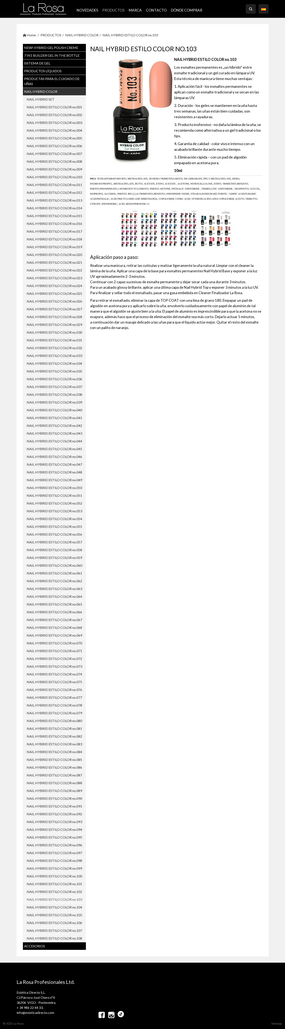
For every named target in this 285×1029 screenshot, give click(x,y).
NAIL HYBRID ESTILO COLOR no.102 (54, 892)
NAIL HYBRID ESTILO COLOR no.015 (54, 216)
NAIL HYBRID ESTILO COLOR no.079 (54, 713)
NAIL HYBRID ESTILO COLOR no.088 (54, 783)
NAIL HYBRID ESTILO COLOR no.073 (54, 666)
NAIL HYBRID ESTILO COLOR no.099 (54, 868)
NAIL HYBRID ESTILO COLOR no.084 (54, 752)
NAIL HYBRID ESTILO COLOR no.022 (54, 270)
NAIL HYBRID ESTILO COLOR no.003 (54, 123)
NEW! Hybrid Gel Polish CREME (51, 48)
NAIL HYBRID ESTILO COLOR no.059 (54, 558)
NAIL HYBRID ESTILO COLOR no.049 (54, 480)
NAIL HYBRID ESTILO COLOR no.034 (54, 363)
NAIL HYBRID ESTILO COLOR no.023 (54, 278)
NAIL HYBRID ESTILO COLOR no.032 (54, 348)
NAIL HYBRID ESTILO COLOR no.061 (54, 573)
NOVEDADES (87, 10)
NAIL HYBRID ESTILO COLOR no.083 (54, 744)
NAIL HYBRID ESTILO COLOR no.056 (54, 534)
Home (29, 35)
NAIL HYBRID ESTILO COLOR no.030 (54, 332)
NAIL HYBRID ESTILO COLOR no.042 (54, 425)
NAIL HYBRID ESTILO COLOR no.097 (54, 853)
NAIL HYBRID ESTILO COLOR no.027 (54, 309)
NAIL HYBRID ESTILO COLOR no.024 (54, 286)
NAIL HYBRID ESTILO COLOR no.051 (54, 495)
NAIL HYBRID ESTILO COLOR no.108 (54, 938)
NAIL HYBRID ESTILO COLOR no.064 (54, 596)
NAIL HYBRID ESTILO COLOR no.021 (54, 262)
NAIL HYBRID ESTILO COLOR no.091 (54, 806)
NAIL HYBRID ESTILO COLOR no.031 (54, 340)
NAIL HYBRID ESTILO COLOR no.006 (54, 146)
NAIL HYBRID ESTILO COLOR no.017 (54, 231)
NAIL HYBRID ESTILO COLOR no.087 (54, 775)
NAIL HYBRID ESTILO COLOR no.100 (54, 876)
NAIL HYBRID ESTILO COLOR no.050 (54, 488)
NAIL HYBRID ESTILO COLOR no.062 (54, 581)
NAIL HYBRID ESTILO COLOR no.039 (54, 402)
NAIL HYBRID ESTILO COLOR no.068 (54, 627)
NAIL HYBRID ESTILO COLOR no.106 (54, 923)
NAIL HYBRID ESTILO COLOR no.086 (54, 767)
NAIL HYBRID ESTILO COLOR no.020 (54, 255)
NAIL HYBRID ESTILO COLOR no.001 (54, 107)
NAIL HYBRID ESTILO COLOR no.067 (54, 620)
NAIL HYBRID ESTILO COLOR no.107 (54, 930)
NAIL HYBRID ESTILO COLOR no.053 (54, 511)
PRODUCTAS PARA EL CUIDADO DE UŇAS (52, 81)
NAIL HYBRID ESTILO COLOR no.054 (54, 519)
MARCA (135, 10)
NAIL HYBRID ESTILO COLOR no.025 (54, 293)
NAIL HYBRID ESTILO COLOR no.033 (54, 356)
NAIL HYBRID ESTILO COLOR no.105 (54, 915)
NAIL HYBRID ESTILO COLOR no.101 (54, 884)
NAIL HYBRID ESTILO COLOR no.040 (54, 410)
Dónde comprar (186, 10)
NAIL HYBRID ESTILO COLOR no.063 (54, 589)
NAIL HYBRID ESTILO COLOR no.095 (54, 837)
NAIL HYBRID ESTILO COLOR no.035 (54, 371)
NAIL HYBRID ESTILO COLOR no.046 (54, 457)
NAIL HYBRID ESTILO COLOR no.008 (54, 161)
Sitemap (276, 1023)
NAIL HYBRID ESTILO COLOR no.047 (54, 464)
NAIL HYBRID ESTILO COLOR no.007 (54, 154)
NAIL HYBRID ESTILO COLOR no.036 (54, 379)
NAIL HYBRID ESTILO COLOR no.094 (54, 829)
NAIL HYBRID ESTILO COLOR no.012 (54, 192)
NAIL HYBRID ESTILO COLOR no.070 (54, 643)
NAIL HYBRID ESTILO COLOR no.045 (54, 449)
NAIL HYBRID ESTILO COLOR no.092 (54, 814)
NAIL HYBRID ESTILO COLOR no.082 (54, 736)
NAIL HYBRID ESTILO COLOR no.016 (54, 223)
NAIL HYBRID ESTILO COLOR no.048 (54, 472)
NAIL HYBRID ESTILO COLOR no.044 (54, 441)
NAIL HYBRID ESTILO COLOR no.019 (54, 247)
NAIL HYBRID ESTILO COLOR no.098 (54, 861)
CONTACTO (156, 10)
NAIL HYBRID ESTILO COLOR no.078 (54, 705)
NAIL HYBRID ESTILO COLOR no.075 (54, 682)
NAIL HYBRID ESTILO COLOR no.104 (54, 907)
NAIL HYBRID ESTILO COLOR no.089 (54, 791)
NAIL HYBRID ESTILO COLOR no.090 (54, 798)
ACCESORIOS (34, 946)
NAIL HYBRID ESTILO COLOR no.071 (54, 651)
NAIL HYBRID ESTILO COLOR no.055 (54, 526)
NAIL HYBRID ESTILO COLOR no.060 (54, 565)
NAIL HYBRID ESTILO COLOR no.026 (54, 301)
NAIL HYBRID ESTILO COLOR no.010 (54, 177)
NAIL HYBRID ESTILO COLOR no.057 (54, 542)
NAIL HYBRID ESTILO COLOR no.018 (54, 239)
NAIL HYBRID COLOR (82, 35)
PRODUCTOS (113, 10)
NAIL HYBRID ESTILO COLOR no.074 (54, 674)
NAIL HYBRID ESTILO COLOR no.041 (54, 418)
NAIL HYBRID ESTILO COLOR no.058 (54, 550)
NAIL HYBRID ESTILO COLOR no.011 (54, 185)
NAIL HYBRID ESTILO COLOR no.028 (54, 317)
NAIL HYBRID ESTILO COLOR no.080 (54, 721)
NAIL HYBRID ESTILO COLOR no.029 (54, 324)
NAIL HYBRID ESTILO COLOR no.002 (54, 115)
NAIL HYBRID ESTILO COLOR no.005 (54, 138)
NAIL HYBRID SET (40, 99)
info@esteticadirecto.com (35, 1013)
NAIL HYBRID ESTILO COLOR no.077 (54, 697)
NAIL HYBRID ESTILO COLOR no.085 (54, 760)
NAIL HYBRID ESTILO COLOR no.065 (54, 604)
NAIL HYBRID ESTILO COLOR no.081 (54, 728)
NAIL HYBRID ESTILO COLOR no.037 (54, 387)
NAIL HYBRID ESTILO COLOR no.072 (54, 659)
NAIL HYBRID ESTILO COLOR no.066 (54, 612)
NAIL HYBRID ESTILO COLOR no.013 (54, 200)
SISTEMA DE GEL (37, 63)
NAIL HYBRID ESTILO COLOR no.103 (130, 35)
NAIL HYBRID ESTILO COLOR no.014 (54, 208)
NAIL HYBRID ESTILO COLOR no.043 (54, 433)
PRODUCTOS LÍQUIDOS (43, 71)
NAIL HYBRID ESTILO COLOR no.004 (54, 130)
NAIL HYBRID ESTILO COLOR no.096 (54, 845)
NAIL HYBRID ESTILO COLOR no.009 (54, 169)
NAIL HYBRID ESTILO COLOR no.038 (54, 394)
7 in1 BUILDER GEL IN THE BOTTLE (51, 55)
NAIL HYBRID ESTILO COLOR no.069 (54, 635)
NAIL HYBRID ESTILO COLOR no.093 (54, 822)
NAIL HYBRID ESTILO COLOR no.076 (54, 690)
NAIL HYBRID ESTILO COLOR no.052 (54, 503)
